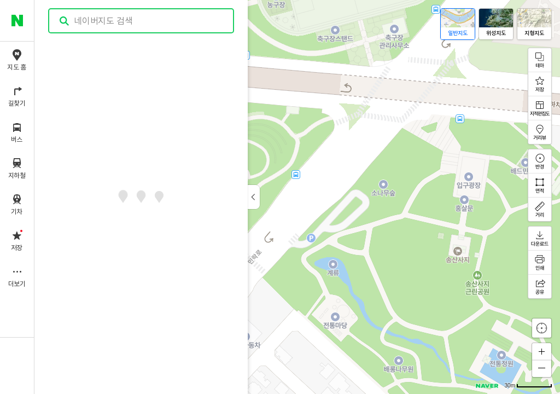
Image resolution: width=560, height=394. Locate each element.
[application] (297, 197)
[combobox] (141, 20)
